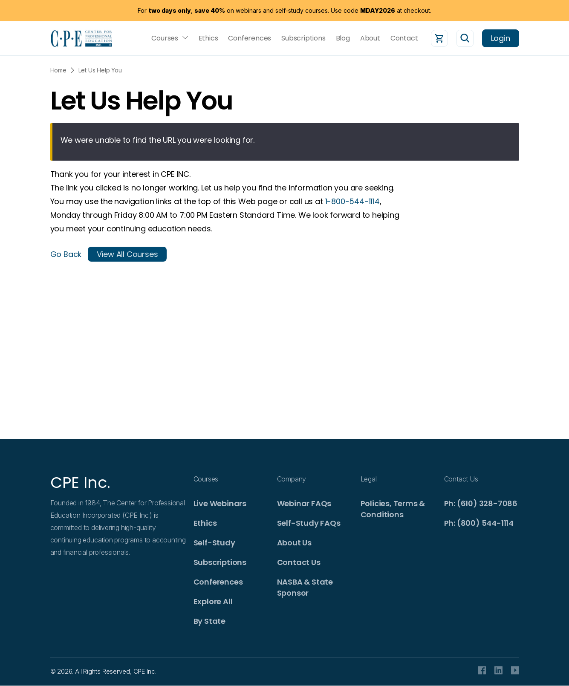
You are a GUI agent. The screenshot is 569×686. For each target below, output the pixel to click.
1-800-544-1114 (352, 201)
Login (500, 38)
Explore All (213, 601)
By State (209, 621)
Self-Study (214, 542)
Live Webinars (220, 503)
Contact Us (299, 562)
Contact (404, 38)
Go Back (66, 254)
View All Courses (127, 254)
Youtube (515, 670)
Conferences (249, 38)
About (370, 38)
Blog (343, 38)
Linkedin (498, 670)
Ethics (208, 38)
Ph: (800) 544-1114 (479, 523)
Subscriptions (303, 38)
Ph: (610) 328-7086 (480, 503)
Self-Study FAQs (309, 523)
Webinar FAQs (304, 503)
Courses (164, 38)
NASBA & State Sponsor (305, 587)
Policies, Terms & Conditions (393, 509)
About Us (294, 542)
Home (58, 70)
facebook (482, 670)
